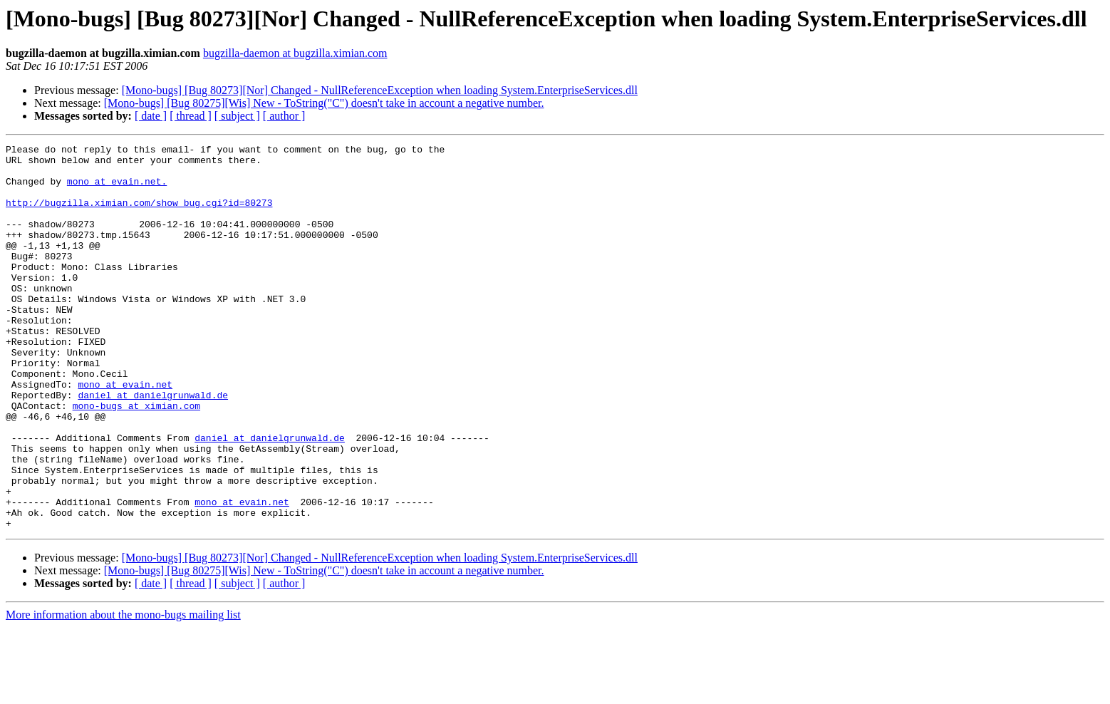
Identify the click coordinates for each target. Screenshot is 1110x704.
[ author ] (284, 116)
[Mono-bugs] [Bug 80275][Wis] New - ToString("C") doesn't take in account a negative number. (324, 103)
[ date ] (151, 116)
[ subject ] (237, 116)
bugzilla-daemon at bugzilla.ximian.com (295, 53)
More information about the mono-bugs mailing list (123, 691)
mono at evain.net (125, 433)
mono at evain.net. (117, 189)
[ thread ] (191, 116)
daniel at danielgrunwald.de (153, 446)
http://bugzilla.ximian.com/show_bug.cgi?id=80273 (139, 215)
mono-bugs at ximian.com (136, 458)
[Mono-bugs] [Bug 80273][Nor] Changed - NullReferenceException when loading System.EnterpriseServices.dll (380, 90)
